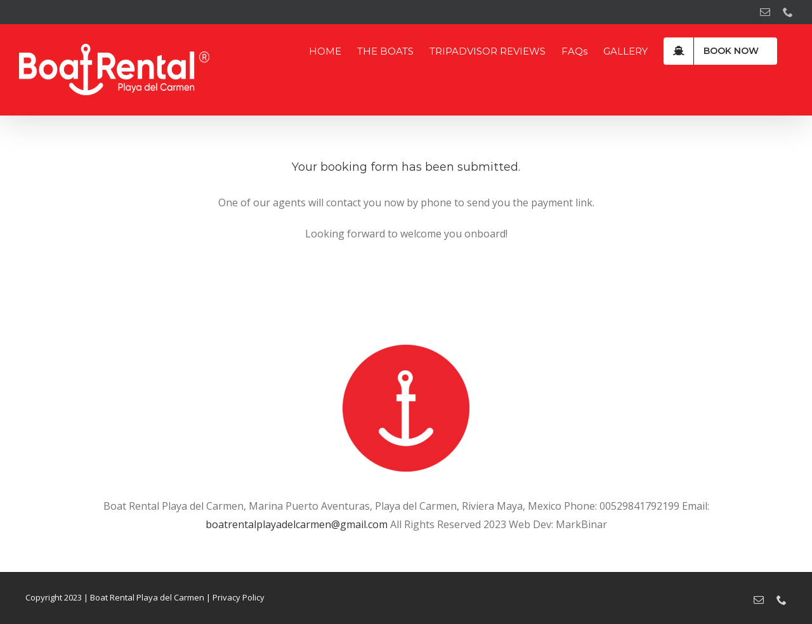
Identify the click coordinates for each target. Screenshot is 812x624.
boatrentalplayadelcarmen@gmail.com (297, 524)
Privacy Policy (239, 597)
